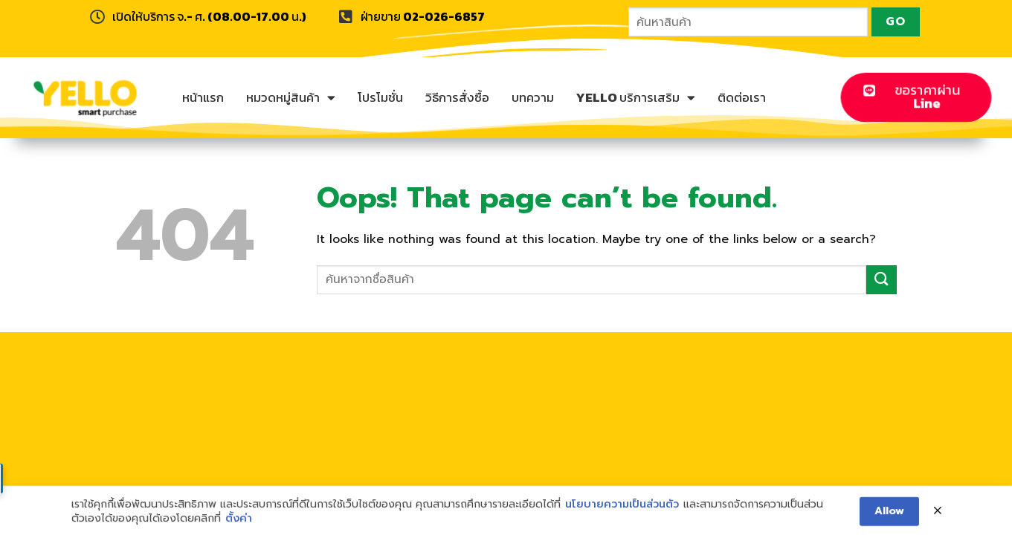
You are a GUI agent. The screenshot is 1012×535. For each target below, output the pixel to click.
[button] (915, 97)
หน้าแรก (203, 97)
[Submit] (881, 279)
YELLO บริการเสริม (635, 97)
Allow (889, 517)
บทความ (533, 97)
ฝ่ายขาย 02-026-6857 (423, 16)
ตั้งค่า (238, 525)
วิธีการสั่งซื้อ (457, 97)
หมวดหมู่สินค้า (290, 97)
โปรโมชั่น (380, 97)
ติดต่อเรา (742, 97)
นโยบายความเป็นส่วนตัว (622, 510)
